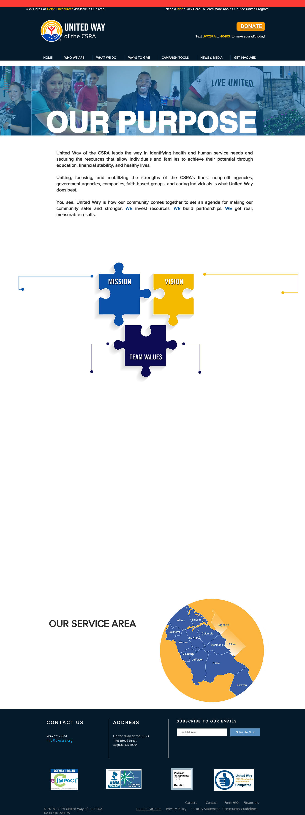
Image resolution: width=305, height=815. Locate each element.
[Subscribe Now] (245, 732)
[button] (77, 58)
